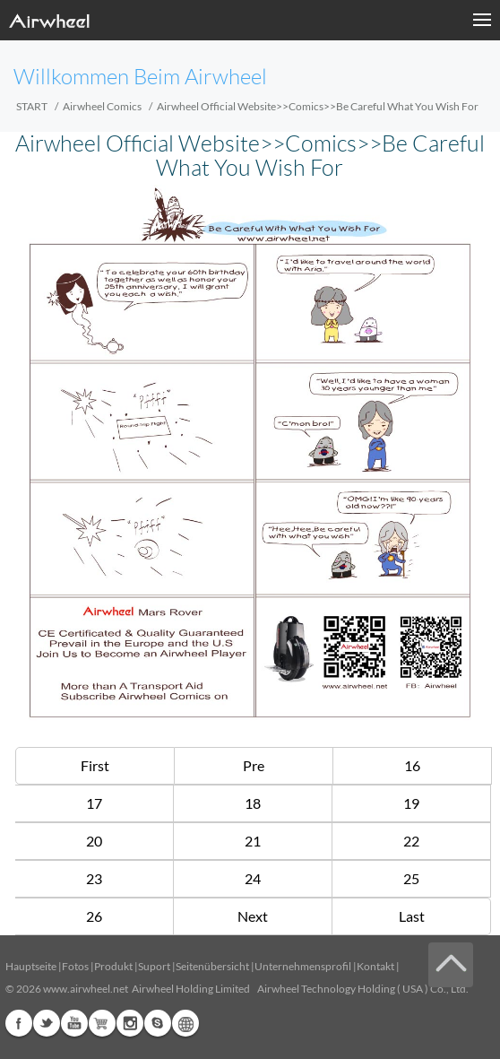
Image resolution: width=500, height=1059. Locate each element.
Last (412, 915)
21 (253, 840)
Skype (157, 1023)
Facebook (18, 1023)
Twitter (46, 1023)
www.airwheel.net (85, 988)
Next (252, 915)
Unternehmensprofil (302, 966)
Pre (253, 765)
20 (94, 840)
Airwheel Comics (102, 106)
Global (185, 1023)
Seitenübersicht (212, 966)
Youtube (74, 1023)
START (31, 106)
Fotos (75, 966)
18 (253, 803)
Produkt (113, 966)
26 (94, 915)
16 (412, 765)
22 (411, 840)
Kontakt (375, 966)
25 (411, 878)
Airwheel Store (102, 1023)
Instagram (129, 1023)
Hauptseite (30, 966)
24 (253, 878)
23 (94, 878)
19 (411, 803)
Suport (154, 966)
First (95, 765)
